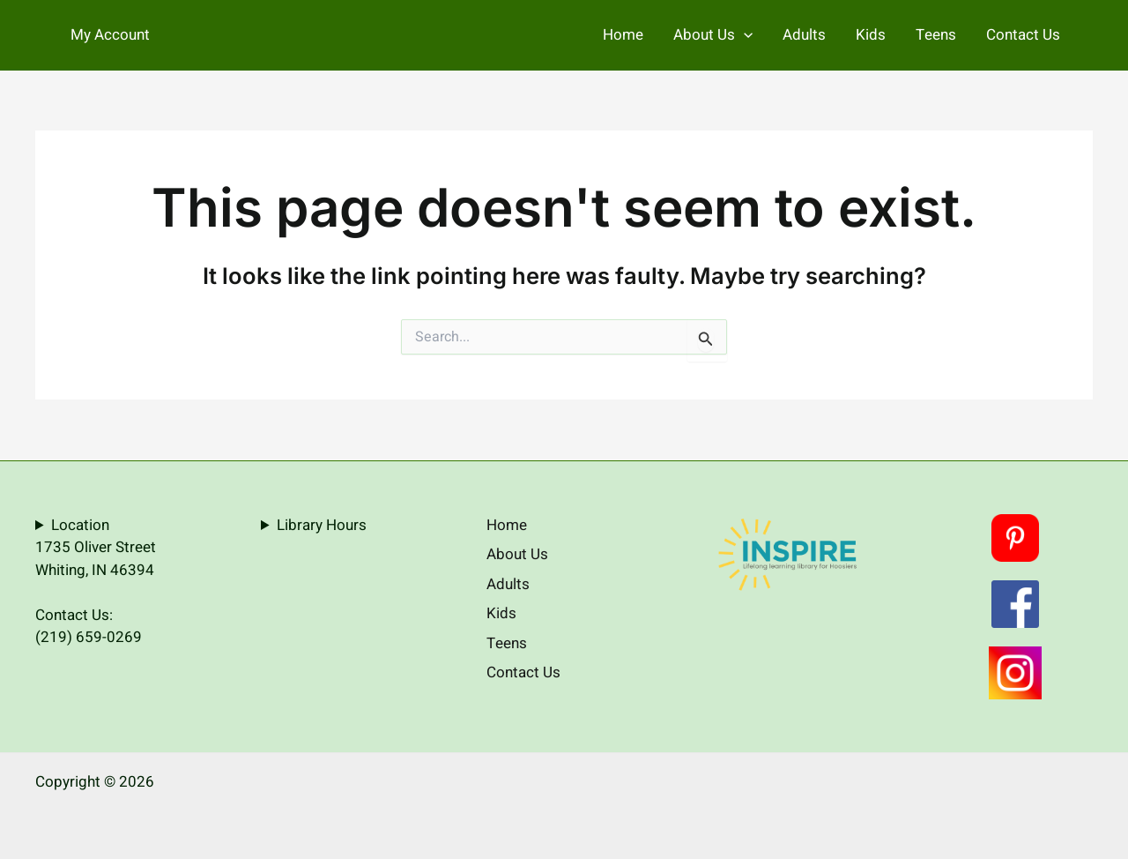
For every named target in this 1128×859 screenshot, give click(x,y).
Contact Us (1023, 35)
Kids (871, 35)
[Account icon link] (110, 35)
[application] (744, 35)
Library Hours (322, 525)
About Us (713, 35)
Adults (804, 35)
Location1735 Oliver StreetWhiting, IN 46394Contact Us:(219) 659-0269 (95, 581)
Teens (936, 35)
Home (623, 35)
